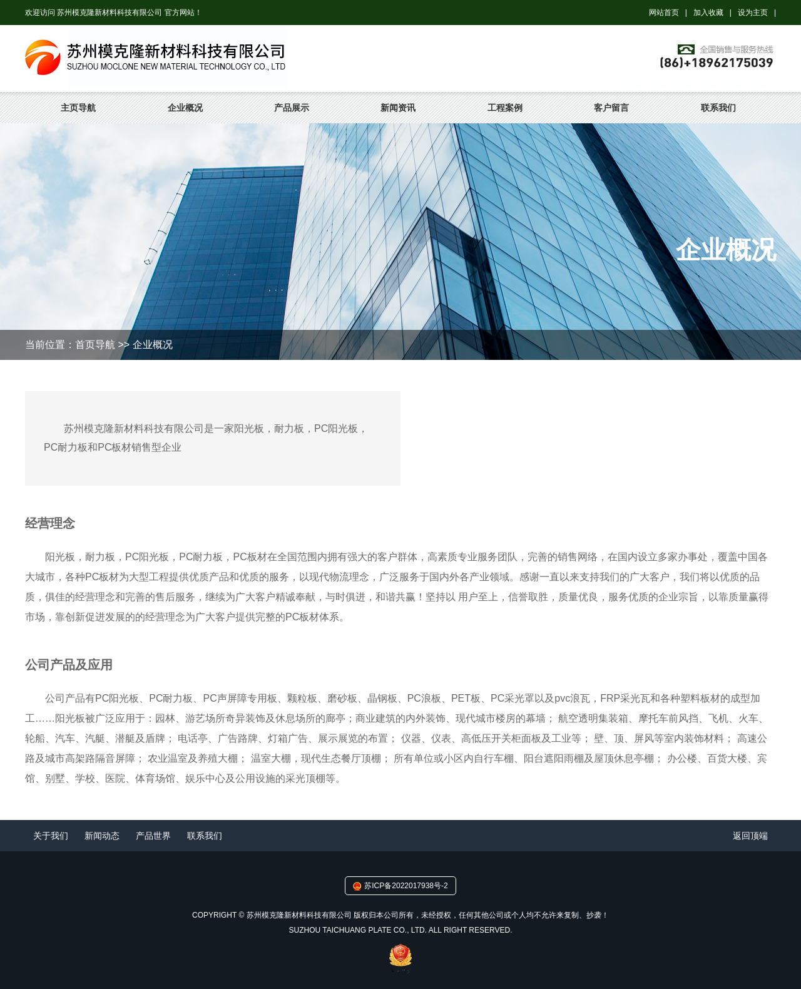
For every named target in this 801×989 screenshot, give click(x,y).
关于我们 (50, 836)
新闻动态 (102, 836)
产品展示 (291, 108)
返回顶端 (750, 836)
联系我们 (718, 108)
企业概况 (185, 108)
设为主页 (753, 12)
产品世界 (153, 836)
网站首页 (664, 12)
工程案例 (505, 108)
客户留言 (611, 108)
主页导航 (78, 108)
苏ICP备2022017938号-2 (405, 885)
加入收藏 (708, 12)
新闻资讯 (398, 108)
